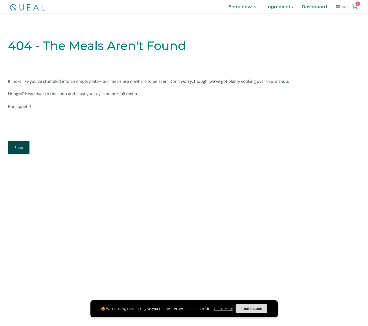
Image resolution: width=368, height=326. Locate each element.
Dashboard (314, 6)
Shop (18, 147)
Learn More (223, 308)
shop (283, 81)
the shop (58, 94)
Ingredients (279, 6)
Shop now (240, 6)
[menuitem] (338, 6)
